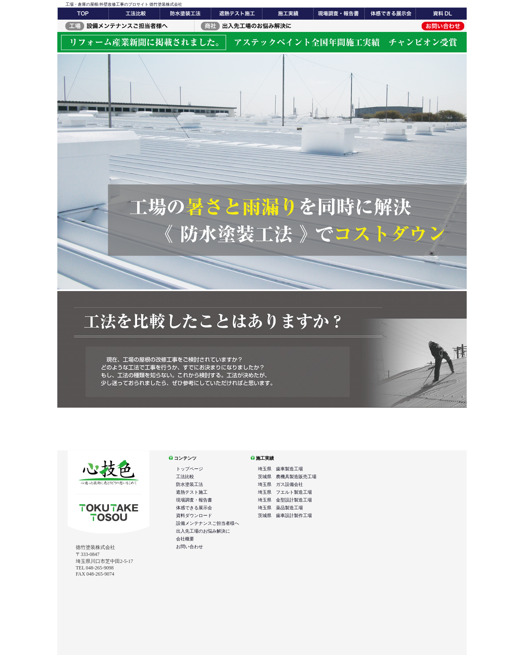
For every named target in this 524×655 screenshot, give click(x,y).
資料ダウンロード (194, 515)
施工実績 (338, 13)
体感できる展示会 (390, 13)
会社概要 (185, 538)
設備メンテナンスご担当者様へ (125, 26)
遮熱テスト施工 (236, 13)
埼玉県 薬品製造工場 (280, 507)
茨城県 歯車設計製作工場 (285, 515)
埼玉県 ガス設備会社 (280, 484)
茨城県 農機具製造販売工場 (287, 476)
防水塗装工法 (185, 13)
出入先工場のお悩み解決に (262, 26)
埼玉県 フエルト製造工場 (285, 492)
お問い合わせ (398, 26)
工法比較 (134, 13)
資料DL (441, 13)
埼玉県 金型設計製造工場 (285, 499)
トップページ (82, 13)
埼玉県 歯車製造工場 (280, 468)
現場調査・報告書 (287, 13)
